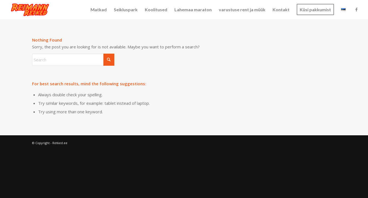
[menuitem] (98, 9)
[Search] (73, 60)
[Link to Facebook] (356, 9)
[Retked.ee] (30, 9)
